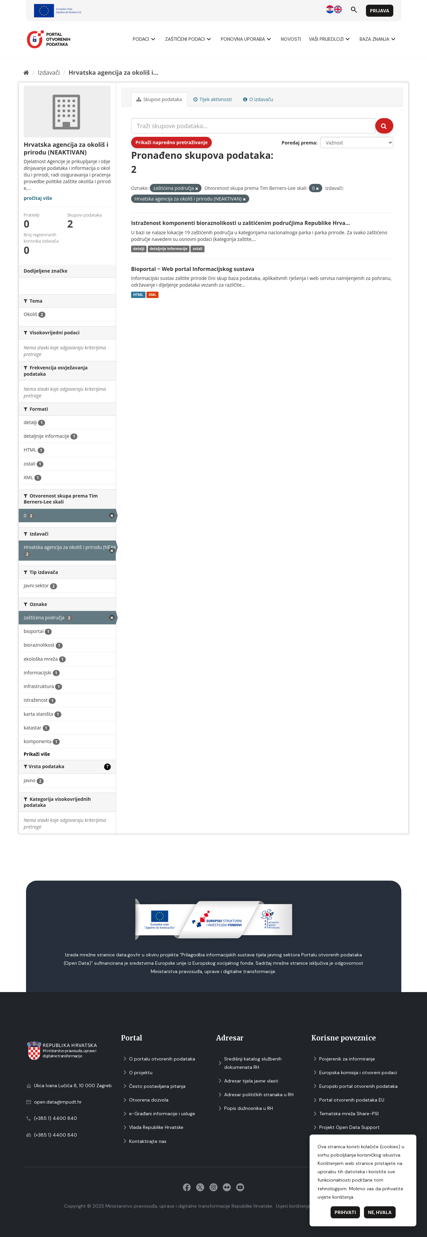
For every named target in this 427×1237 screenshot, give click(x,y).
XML (152, 294)
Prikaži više (37, 754)
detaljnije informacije (168, 249)
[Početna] (26, 72)
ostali (197, 249)
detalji (138, 249)
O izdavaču (258, 99)
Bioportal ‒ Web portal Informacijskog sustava (192, 269)
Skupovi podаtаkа (159, 99)
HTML (138, 294)
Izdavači (49, 72)
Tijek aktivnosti (212, 99)
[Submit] (384, 125)
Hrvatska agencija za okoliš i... (113, 72)
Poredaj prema (299, 142)
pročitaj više (38, 198)
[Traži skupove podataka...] (253, 125)
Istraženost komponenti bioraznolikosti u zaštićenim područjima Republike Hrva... (240, 223)
